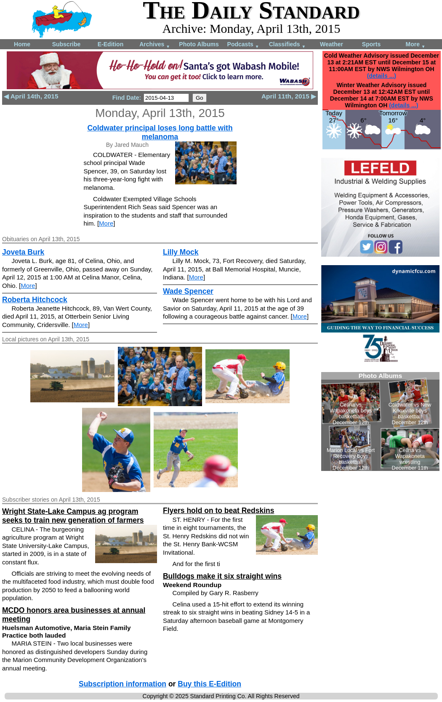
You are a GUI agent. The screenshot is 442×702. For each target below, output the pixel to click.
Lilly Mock (181, 252)
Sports (371, 44)
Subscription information (122, 684)
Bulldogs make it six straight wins (222, 576)
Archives (154, 45)
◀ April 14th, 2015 (31, 96)
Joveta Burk (23, 252)
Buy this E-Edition (209, 684)
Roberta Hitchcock (34, 299)
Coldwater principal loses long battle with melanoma (159, 132)
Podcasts (243, 45)
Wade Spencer (188, 291)
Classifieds (287, 45)
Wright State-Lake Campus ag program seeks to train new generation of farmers (73, 515)
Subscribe (66, 44)
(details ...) (381, 75)
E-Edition (110, 44)
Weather (331, 44)
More (415, 45)
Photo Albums (198, 44)
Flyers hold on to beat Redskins (218, 510)
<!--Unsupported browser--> (380, 421)
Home (22, 44)
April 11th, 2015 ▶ (288, 96)
